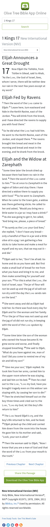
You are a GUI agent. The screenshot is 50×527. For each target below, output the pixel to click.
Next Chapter (36, 464)
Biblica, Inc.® (12, 503)
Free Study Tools (9, 518)
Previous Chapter (15, 464)
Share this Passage (25, 473)
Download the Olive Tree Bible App (25, 480)
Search (25, 26)
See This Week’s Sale (27, 518)
